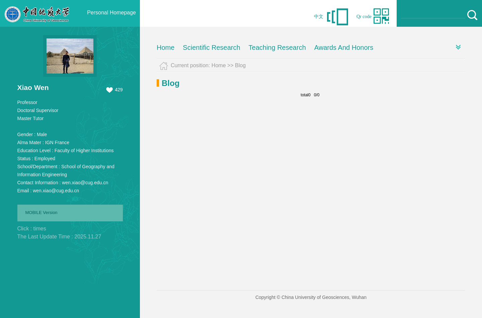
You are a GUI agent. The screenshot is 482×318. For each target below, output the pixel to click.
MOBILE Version (41, 212)
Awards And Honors (343, 47)
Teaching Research (277, 47)
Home (165, 47)
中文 (318, 16)
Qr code (364, 16)
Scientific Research (211, 47)
